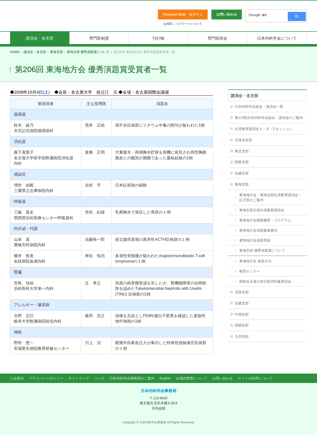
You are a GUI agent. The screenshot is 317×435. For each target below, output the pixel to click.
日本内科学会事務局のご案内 (132, 378)
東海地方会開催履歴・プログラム (265, 220)
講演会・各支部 (244, 96)
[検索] (265, 15)
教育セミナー (249, 271)
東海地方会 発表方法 (255, 261)
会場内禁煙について (191, 378)
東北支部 (242, 151)
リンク (99, 378)
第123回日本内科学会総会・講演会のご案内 (269, 118)
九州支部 (242, 336)
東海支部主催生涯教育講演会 (261, 210)
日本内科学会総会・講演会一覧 (259, 107)
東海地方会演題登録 (254, 240)
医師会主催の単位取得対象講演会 (265, 281)
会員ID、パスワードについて (182, 24)
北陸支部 (242, 292)
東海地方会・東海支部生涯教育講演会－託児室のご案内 (270, 197)
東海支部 (242, 184)
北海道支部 (243, 140)
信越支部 (242, 173)
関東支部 (242, 162)
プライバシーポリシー (46, 378)
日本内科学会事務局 (158, 391)
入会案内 (17, 378)
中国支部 (242, 314)
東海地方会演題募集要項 (258, 230)
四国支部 (242, 325)
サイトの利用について (255, 378)
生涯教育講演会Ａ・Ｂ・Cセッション (264, 129)
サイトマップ (78, 378)
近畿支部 (242, 303)
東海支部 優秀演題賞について (262, 250)
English (165, 378)
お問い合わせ (222, 378)
